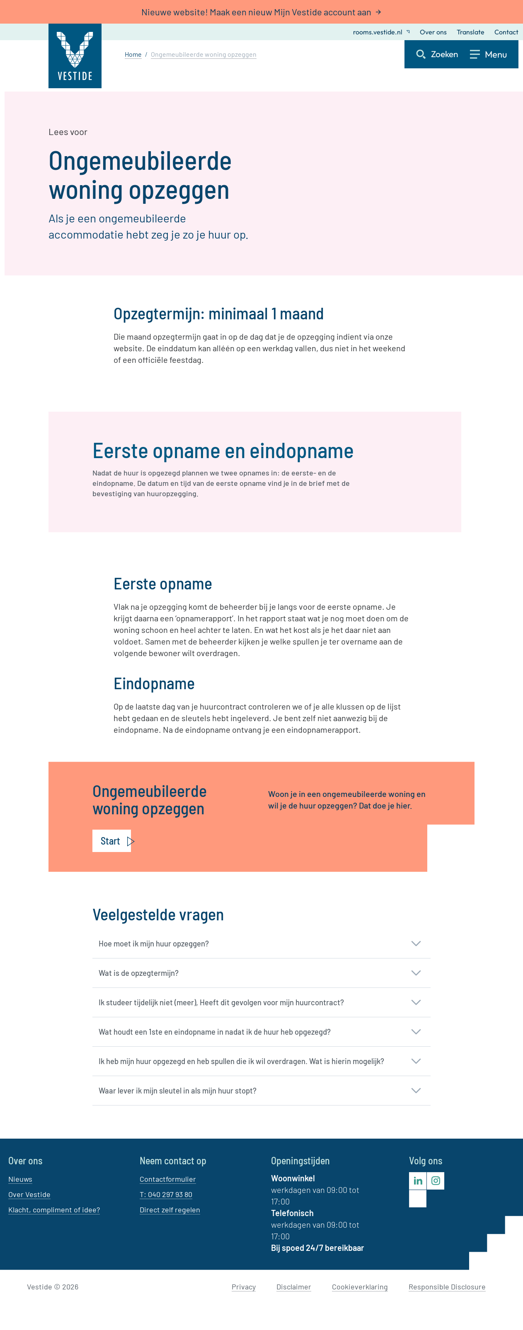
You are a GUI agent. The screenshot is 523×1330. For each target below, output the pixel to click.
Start (110, 841)
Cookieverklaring (360, 1286)
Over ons (433, 32)
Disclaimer (293, 1286)
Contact (506, 32)
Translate (470, 32)
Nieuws (20, 1178)
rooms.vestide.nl (381, 32)
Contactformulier (168, 1178)
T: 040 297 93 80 (166, 1194)
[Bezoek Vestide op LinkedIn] (417, 1181)
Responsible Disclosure (447, 1286)
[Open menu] (494, 54)
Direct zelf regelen (170, 1209)
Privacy (244, 1286)
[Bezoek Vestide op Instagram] (435, 1181)
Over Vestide (29, 1194)
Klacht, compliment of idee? (54, 1209)
